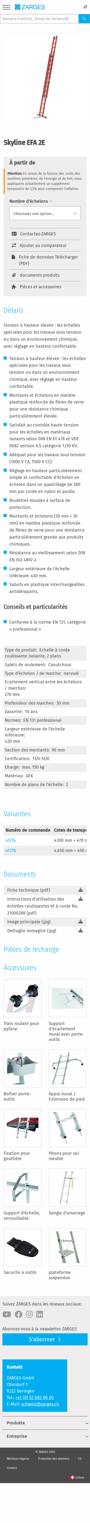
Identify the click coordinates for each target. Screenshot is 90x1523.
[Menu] (6, 8)
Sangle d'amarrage (67, 1213)
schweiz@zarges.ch (40, 1404)
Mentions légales (18, 1458)
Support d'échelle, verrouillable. (22, 1215)
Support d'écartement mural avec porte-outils (66, 1031)
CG (80, 1458)
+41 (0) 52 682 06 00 (34, 1397)
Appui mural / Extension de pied (67, 1096)
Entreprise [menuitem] (17, 1436)
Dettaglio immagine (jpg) (31, 930)
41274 (11, 840)
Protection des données (53, 1458)
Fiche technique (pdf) (28, 890)
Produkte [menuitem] (16, 1423)
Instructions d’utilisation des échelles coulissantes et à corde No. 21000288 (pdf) (42, 906)
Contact (12, 1468)
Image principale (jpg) (29, 921)
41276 (11, 850)
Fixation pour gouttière (17, 1156)
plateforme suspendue (60, 1275)
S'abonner (42, 1339)
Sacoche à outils (20, 1272)
